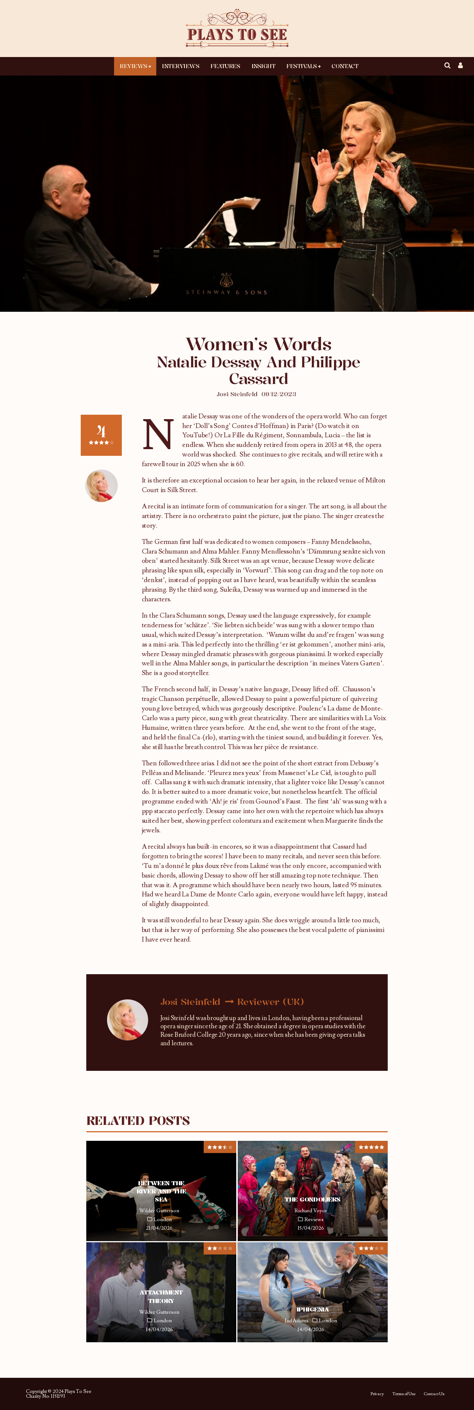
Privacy (377, 1394)
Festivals (301, 66)
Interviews (180, 66)
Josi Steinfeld (237, 394)
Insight (263, 66)
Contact (344, 66)
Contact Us (434, 1394)
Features (225, 66)
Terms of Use (403, 1394)
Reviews (133, 66)
